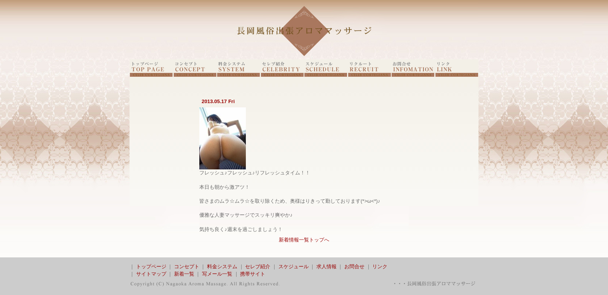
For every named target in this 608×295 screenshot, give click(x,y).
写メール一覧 (217, 274)
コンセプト (186, 266)
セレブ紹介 (257, 266)
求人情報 (326, 266)
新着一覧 (184, 274)
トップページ (151, 266)
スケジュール (293, 266)
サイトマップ (151, 274)
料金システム (222, 266)
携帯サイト (252, 274)
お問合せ (354, 266)
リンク (379, 266)
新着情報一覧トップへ (304, 240)
